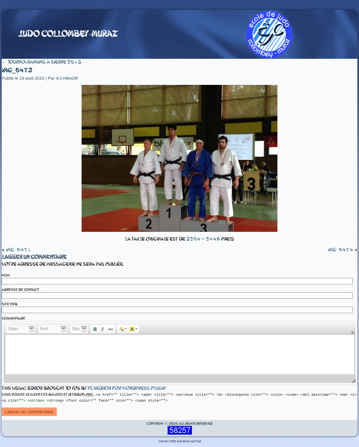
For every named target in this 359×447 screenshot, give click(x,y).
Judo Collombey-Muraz (68, 34)
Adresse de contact (20, 289)
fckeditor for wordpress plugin (126, 388)
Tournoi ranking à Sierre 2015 (41, 62)
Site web (9, 304)
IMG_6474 (340, 250)
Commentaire (13, 318)
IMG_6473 (17, 70)
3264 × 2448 (203, 239)
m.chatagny (67, 78)
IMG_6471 (18, 250)
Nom (5, 275)
